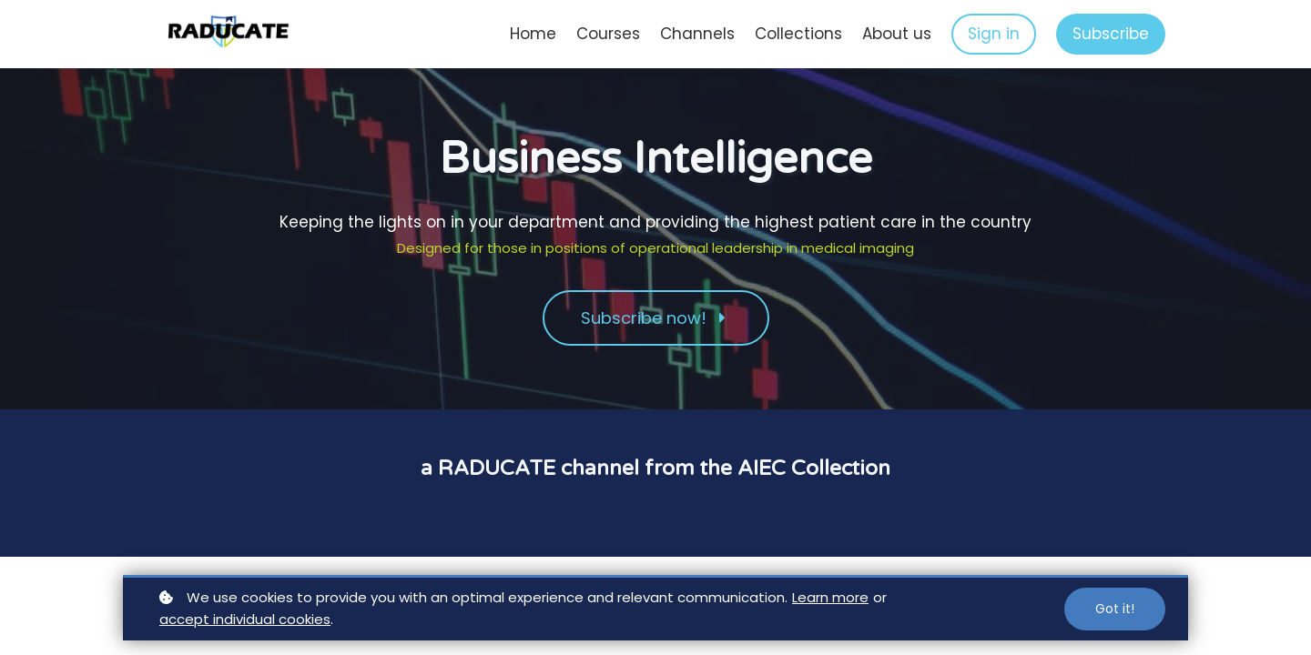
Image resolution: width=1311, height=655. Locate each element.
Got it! (1114, 609)
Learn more (830, 597)
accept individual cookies (244, 619)
